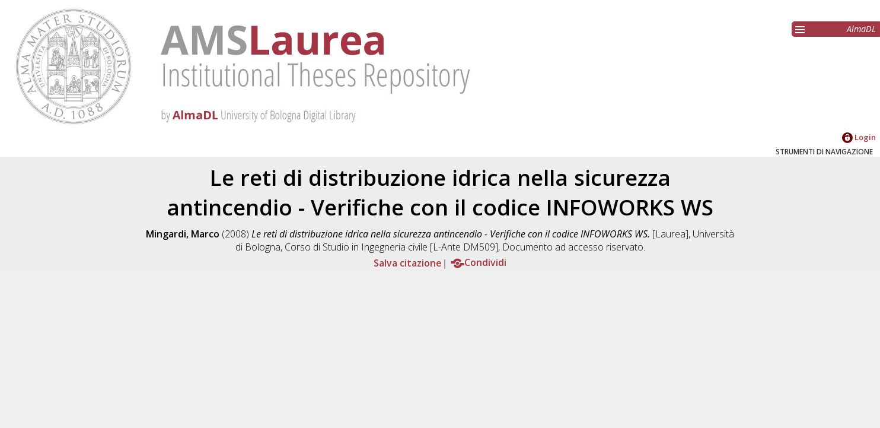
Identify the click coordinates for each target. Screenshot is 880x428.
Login (859, 137)
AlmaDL (861, 28)
